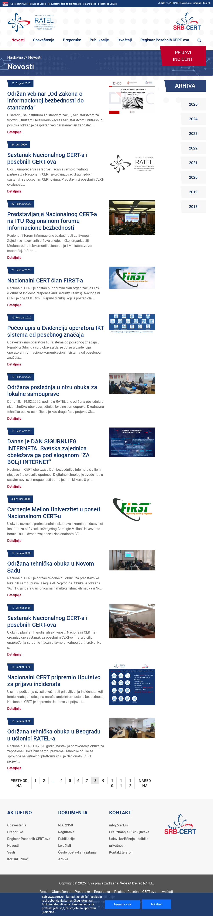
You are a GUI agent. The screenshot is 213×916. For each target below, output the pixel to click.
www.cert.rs (55, 896)
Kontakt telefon (121, 852)
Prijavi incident (183, 56)
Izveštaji (124, 40)
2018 (193, 206)
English (206, 3)
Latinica (197, 3)
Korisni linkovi (17, 859)
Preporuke (72, 40)
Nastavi (156, 904)
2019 (193, 192)
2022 (193, 148)
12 (130, 783)
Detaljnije (14, 132)
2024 (193, 119)
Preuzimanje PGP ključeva (129, 832)
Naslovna (15, 57)
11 (121, 783)
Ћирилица (185, 3)
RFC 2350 (65, 825)
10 (112, 783)
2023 (193, 133)
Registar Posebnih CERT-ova (164, 40)
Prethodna (19, 783)
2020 (193, 177)
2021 (193, 163)
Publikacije (99, 40)
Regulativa (66, 832)
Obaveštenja (43, 40)
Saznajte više (122, 904)
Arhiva (63, 859)
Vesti (11, 852)
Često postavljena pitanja (77, 852)
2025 (193, 104)
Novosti (18, 40)
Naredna (145, 783)
